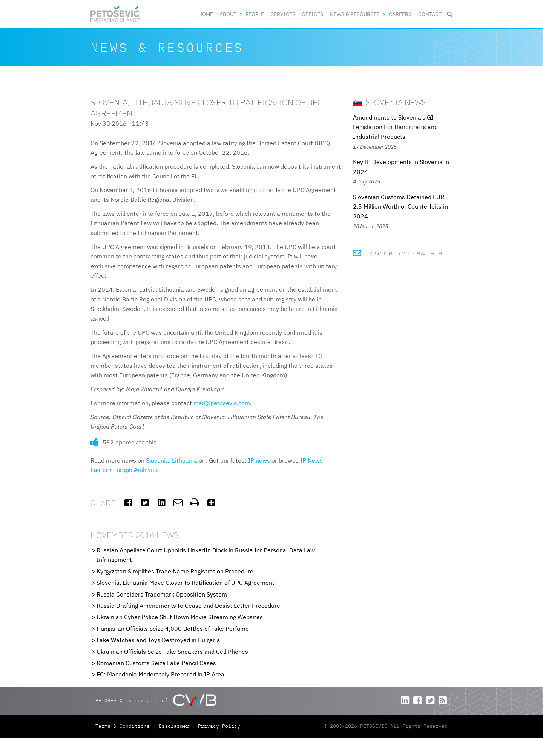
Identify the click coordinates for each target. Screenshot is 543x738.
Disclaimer (174, 726)
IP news (259, 460)
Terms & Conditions (124, 726)
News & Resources (355, 14)
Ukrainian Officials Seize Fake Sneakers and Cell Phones (172, 651)
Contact (430, 14)
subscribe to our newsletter (399, 253)
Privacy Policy (219, 726)
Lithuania (184, 460)
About (227, 14)
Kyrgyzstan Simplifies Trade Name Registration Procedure (175, 571)
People (254, 14)
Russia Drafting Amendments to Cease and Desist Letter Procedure (188, 605)
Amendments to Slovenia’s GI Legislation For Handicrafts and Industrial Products (395, 127)
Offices (312, 14)
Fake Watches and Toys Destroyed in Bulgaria (158, 640)
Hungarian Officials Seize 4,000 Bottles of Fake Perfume (173, 628)
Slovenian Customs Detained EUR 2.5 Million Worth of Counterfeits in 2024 (400, 206)
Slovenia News (389, 102)
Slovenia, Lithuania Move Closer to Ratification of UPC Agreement (186, 582)
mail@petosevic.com (221, 403)
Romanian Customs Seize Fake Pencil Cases (156, 663)
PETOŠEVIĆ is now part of (155, 700)
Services (283, 14)
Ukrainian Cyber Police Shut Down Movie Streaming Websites (180, 617)
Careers (400, 14)
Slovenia (157, 460)
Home (205, 14)
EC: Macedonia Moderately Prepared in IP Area (160, 674)
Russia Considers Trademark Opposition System (162, 594)
